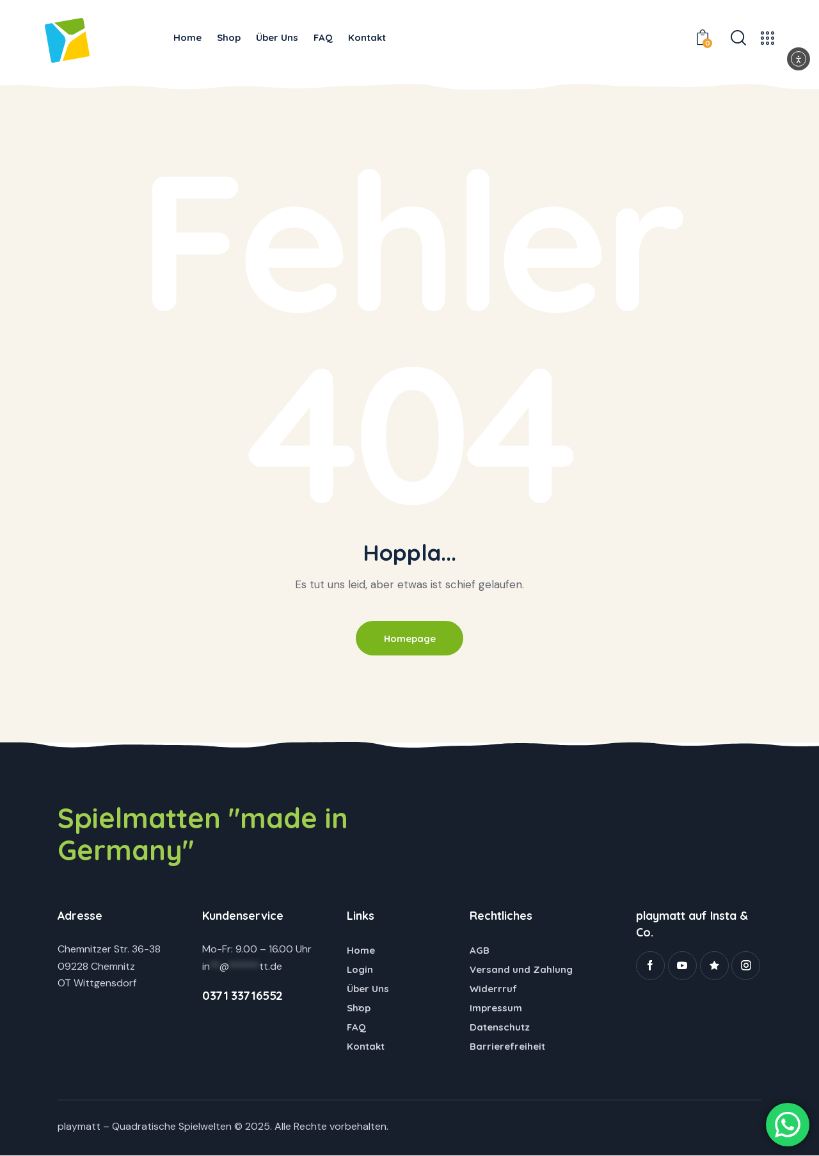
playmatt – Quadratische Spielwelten (145, 1127)
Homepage (409, 638)
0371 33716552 (242, 996)
